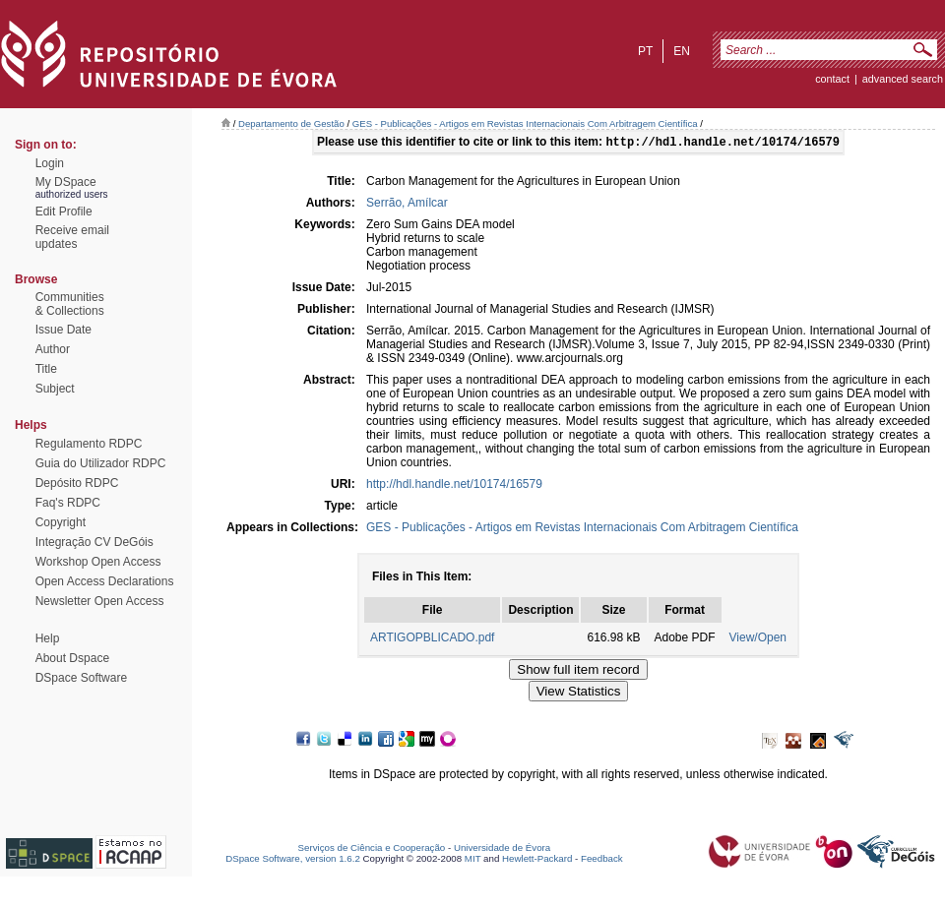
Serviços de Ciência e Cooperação (372, 849)
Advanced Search (902, 79)
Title (46, 369)
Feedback (602, 860)
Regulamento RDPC (89, 444)
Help (47, 638)
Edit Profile (64, 211)
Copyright (60, 522)
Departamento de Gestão (291, 123)
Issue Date (63, 329)
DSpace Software (81, 678)
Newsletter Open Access (99, 601)
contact (832, 79)
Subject (55, 388)
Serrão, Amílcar (407, 205)
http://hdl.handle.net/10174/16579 (454, 486)
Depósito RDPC (77, 483)
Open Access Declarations (104, 581)
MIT (473, 860)
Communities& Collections (69, 304)
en (681, 51)
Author (52, 349)
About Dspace (72, 658)
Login (49, 163)
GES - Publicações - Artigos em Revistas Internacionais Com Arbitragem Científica (525, 123)
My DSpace (65, 182)
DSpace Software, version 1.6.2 (292, 860)
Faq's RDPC (67, 503)
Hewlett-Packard (537, 860)
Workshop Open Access (98, 562)
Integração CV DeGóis (94, 542)
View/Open (758, 639)
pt (645, 51)
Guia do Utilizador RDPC (100, 463)
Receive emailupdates (72, 237)
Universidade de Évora (502, 849)
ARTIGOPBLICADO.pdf (432, 639)
